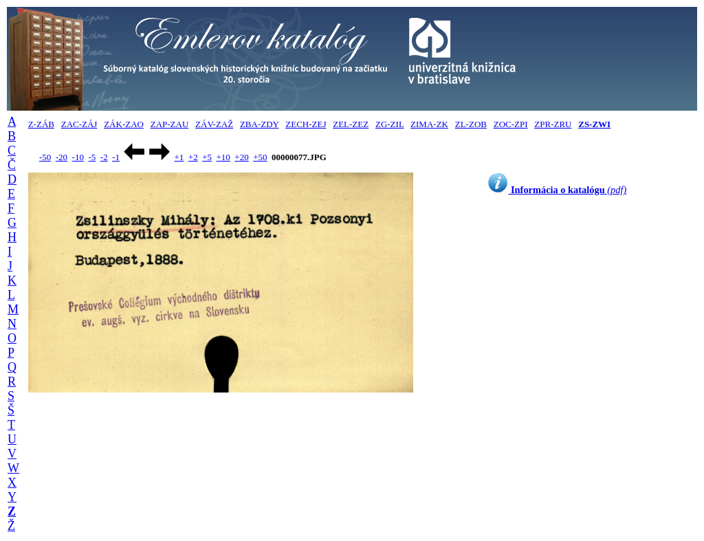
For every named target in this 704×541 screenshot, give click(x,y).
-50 (45, 157)
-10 (78, 157)
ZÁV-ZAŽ (214, 124)
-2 (104, 157)
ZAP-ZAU (170, 124)
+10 (223, 157)
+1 (179, 157)
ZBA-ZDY (259, 124)
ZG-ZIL (389, 124)
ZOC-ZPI (511, 124)
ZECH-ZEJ (305, 124)
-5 (92, 157)
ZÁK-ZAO (124, 124)
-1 (116, 157)
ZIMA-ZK (429, 124)
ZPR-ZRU (552, 124)
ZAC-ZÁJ (79, 124)
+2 (193, 157)
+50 (260, 157)
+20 (241, 157)
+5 (207, 157)
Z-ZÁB (41, 124)
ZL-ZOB (471, 124)
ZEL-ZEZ (350, 124)
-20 (61, 157)
